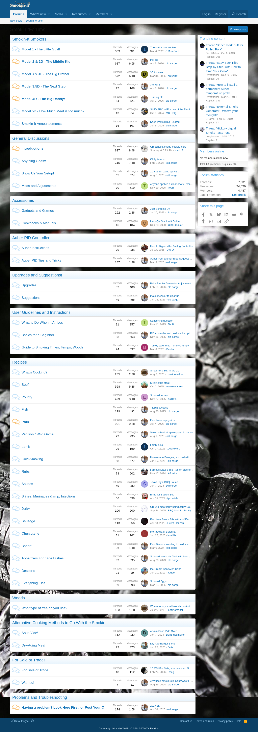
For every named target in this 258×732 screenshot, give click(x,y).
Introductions (33, 148)
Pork (25, 422)
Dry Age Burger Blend (163, 643)
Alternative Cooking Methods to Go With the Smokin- (59, 622)
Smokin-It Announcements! (42, 124)
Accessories (23, 200)
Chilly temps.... (158, 159)
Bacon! (27, 546)
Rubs (26, 471)
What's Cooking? (34, 372)
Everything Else (33, 583)
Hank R (179, 150)
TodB (171, 187)
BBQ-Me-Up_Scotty (179, 510)
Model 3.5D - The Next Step (44, 86)
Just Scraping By (160, 208)
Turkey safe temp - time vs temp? (169, 345)
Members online (212, 151)
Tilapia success (159, 407)
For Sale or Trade (35, 670)
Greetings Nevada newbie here (168, 146)
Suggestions (31, 298)
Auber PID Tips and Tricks (41, 260)
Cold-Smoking (32, 459)
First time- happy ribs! (162, 420)
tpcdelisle (172, 498)
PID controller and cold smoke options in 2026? (177, 333)
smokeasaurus (174, 386)
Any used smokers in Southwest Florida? (174, 680)
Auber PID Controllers (32, 238)
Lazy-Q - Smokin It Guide (165, 221)
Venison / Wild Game (38, 434)
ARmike (172, 473)
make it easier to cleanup (164, 295)
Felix (170, 647)
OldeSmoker (175, 224)
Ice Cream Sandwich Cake (165, 568)
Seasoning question (161, 320)
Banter (170, 349)
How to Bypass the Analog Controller (171, 246)
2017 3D (155, 705)
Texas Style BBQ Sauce (164, 482)
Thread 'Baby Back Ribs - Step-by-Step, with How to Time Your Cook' (223, 67)
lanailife (171, 535)
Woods (18, 598)
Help (238, 721)
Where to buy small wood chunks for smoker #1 (177, 606)
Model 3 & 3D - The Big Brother (45, 74)
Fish (25, 409)
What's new (38, 14)
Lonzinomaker (174, 374)
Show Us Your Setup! (38, 173)
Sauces (27, 484)
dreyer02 (173, 75)
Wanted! (28, 683)
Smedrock (239, 194)
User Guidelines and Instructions (41, 312)
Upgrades (29, 285)
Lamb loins (156, 444)
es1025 (172, 398)
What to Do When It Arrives (42, 322)
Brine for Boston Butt (162, 494)
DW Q (170, 249)
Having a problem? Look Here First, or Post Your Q (63, 707)
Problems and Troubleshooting (39, 697)
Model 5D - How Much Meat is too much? (53, 111)
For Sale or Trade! (28, 660)
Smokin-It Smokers (29, 39)
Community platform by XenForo (129, 728)
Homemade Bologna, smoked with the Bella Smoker (180, 457)
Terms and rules (204, 721)
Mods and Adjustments (39, 186)
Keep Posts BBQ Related (165, 121)
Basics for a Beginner (38, 335)
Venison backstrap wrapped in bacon (171, 432)
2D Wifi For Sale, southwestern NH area (173, 668)
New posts (16, 20)
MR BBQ (171, 113)
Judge (171, 572)
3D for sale (156, 72)
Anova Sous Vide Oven (163, 631)
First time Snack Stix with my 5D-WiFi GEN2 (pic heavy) (182, 519)
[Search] (239, 14)
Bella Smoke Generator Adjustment (170, 283)
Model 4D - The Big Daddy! (43, 99)
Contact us (186, 721)
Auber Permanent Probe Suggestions (172, 258)
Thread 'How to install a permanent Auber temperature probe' (221, 89)
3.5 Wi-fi (155, 84)
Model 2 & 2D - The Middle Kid (46, 62)
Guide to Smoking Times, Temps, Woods (52, 347)
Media (59, 14)
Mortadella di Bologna (163, 531)
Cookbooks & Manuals (39, 223)
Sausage (28, 521)
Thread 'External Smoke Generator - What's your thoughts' (222, 111)
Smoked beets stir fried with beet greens (173, 556)
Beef (25, 385)
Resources (79, 14)
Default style (20, 721)
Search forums (34, 20)
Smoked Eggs (158, 581)
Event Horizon (175, 522)
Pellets (154, 59)
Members (102, 14)
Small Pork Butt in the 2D (164, 370)
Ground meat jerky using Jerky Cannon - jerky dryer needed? (185, 506)
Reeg (171, 672)
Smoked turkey (159, 395)
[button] (49, 14)
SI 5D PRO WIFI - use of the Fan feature (173, 109)
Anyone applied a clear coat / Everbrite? (173, 184)
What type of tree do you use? (44, 608)
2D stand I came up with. (164, 171)
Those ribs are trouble (163, 47)
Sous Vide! (30, 633)
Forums (18, 14)
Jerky (26, 509)
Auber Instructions (35, 248)
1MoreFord (172, 51)
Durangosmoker (175, 634)
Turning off (156, 97)
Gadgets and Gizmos (38, 211)
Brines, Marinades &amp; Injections (48, 496)
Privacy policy (225, 721)
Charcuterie (30, 533)
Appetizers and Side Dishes (43, 558)
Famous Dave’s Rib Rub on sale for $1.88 (174, 469)
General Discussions (30, 138)
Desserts (28, 571)
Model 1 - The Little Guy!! (41, 49)
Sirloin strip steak (160, 382)
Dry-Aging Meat (33, 645)
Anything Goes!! (34, 161)
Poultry (27, 397)
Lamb (26, 447)
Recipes (19, 362)
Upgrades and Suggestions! (37, 275)
